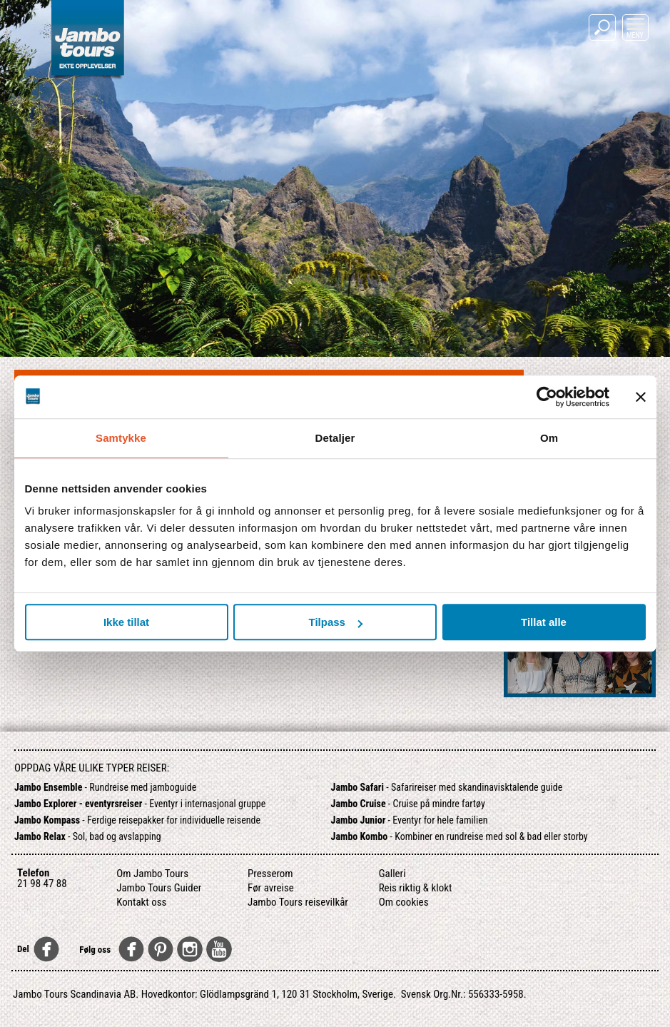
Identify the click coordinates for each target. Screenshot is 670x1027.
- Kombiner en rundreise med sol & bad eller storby (459, 836)
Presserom (270, 873)
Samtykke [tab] (121, 438)
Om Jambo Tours (152, 873)
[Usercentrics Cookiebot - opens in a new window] (546, 397)
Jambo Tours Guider (158, 887)
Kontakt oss (141, 902)
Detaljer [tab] (335, 438)
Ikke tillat (126, 622)
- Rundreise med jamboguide (105, 787)
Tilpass (335, 622)
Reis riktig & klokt (415, 887)
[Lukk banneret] (641, 397)
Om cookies (404, 902)
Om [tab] (549, 438)
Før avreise (271, 887)
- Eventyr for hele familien (409, 820)
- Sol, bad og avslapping (87, 836)
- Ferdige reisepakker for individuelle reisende (137, 820)
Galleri (392, 873)
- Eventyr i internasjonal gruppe (139, 803)
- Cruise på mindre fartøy (408, 803)
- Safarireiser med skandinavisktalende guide (447, 787)
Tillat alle (544, 622)
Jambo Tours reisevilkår (298, 902)
